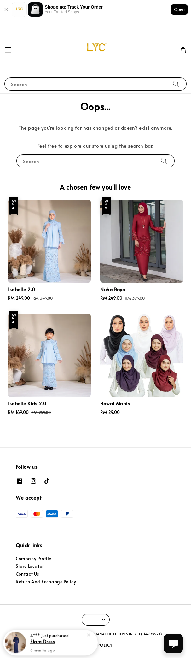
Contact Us (27, 574)
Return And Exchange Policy (46, 582)
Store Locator (30, 566)
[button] (8, 50)
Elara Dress (42, 642)
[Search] (176, 84)
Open (179, 9)
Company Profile (33, 558)
